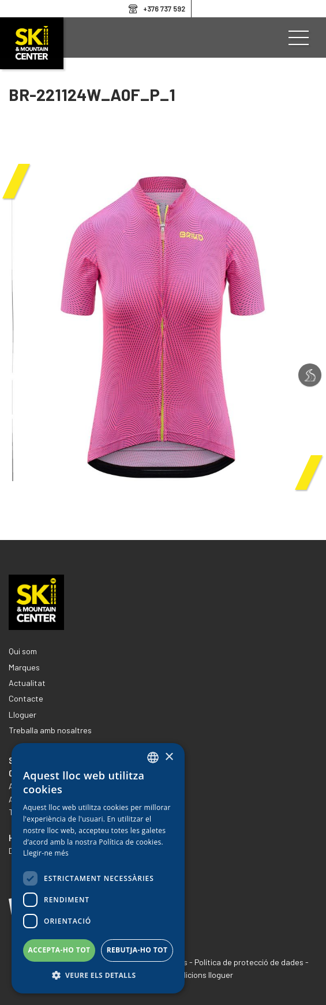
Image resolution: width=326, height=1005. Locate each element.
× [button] (168, 757)
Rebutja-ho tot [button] (137, 950)
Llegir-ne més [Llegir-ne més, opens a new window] (46, 853)
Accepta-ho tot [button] (59, 950)
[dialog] (98, 868)
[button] (98, 975)
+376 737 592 (164, 8)
